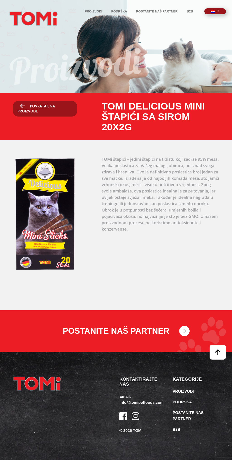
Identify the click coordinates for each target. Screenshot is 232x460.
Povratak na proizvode (36, 109)
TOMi (34, 18)
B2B (190, 11)
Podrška (119, 11)
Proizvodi (93, 11)
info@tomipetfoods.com (141, 402)
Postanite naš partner (157, 11)
